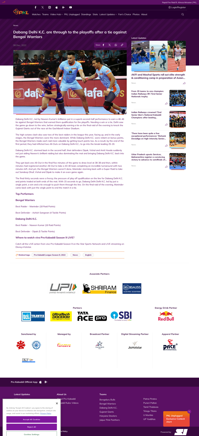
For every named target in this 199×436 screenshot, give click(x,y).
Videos (17, 398)
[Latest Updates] (108, 14)
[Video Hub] (56, 14)
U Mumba (148, 415)
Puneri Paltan (150, 403)
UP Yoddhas (149, 419)
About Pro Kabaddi (66, 398)
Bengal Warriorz (108, 403)
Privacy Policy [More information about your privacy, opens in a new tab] (45, 422)
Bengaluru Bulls (107, 399)
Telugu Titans (150, 411)
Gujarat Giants (107, 411)
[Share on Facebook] (103, 45)
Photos (17, 403)
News (133, 83)
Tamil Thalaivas (150, 407)
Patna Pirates (150, 398)
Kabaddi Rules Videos (68, 403)
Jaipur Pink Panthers (110, 420)
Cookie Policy (61, 431)
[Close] (56, 412)
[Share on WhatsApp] (115, 45)
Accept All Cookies (31, 429)
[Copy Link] (122, 45)
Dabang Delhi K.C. (108, 407)
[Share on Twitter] (109, 45)
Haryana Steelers (108, 415)
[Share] (184, 83)
